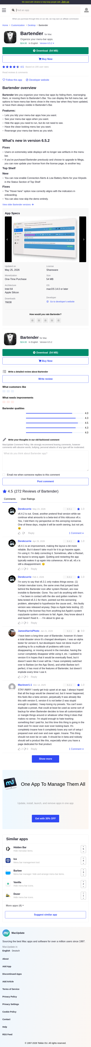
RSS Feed (7, 1034)
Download (45, 50)
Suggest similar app (45, 914)
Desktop (31, 25)
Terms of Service (10, 989)
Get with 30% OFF (45, 818)
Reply (31, 533)
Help (4, 1027)
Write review (45, 378)
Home (5, 25)
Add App (6, 966)
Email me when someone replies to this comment (33, 474)
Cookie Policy (9, 1011)
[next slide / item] (84, 239)
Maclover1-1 (25, 684)
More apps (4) (14, 905)
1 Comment (76, 533)
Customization (18, 25)
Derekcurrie (24, 508)
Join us (65, 1)
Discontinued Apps (12, 974)
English (6, 951)
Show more (45, 758)
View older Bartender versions (18, 204)
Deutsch (16, 951)
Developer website (37, 80)
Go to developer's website (60, 301)
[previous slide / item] (7, 239)
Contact (6, 1019)
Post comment (45, 481)
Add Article (8, 981)
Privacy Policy (9, 996)
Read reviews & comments (15, 72)
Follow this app (12, 80)
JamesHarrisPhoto (28, 630)
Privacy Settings (10, 1004)
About (5, 959)
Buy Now (45, 59)
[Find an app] (13, 10)
